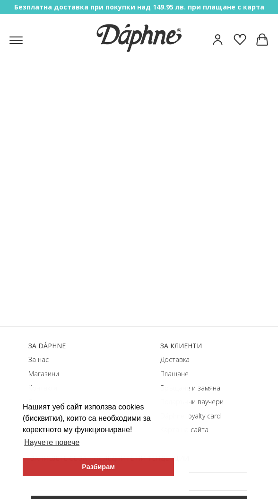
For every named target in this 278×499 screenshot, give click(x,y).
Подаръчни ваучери (192, 401)
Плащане (174, 373)
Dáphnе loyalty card (190, 415)
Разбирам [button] (98, 467)
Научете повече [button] (51, 442)
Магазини (43, 373)
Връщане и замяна (190, 387)
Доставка (175, 359)
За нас (38, 359)
